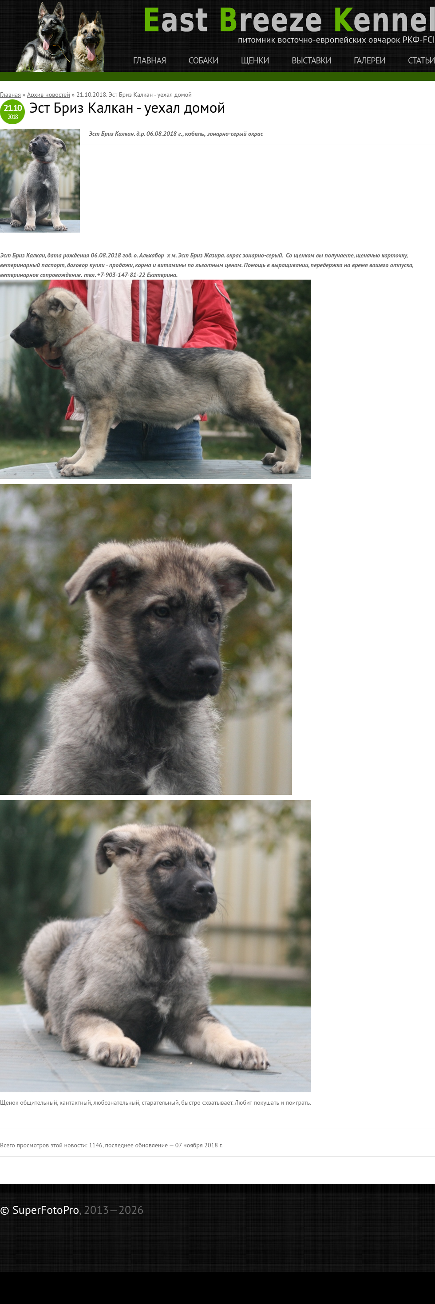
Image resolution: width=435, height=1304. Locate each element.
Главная (149, 60)
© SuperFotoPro (39, 1209)
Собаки (203, 60)
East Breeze (64, 36)
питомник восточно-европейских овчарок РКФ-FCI (290, 26)
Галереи (369, 60)
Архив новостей (48, 95)
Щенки (255, 60)
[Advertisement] (104, 1236)
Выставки (311, 60)
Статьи (421, 60)
